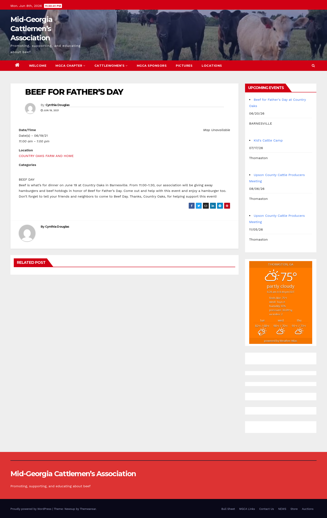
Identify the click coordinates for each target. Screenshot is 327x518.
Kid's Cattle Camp (268, 140)
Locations (212, 66)
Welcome (38, 66)
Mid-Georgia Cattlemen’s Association (31, 28)
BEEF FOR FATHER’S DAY (74, 92)
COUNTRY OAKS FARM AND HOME (46, 156)
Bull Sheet (228, 508)
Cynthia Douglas (57, 105)
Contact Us (266, 508)
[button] (313, 66)
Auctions (307, 508)
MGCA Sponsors (152, 66)
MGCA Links (247, 508)
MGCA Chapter (70, 66)
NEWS (282, 508)
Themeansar (88, 508)
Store (294, 508)
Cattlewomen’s (111, 66)
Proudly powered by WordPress (31, 508)
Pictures (184, 66)
